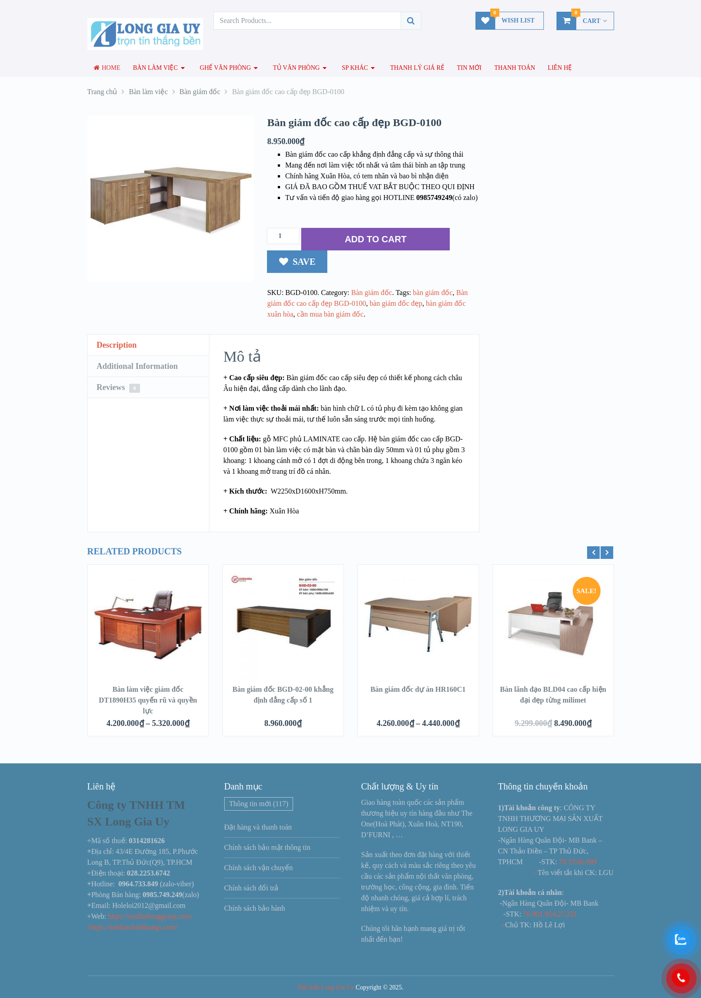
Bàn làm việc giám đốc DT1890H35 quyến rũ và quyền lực (148, 700)
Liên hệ (560, 67)
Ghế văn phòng (225, 67)
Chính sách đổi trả (251, 888)
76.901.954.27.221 (550, 914)
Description (117, 344)
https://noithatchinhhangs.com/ (133, 927)
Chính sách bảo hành (254, 908)
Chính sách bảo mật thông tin (267, 847)
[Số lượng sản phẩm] (283, 236)
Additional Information (137, 366)
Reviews (118, 388)
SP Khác (355, 67)
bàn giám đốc (432, 292)
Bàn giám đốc (371, 292)
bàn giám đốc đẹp (396, 303)
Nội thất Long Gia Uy (326, 987)
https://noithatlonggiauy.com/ (151, 916)
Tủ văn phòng (296, 67)
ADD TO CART (376, 239)
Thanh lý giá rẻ (417, 67)
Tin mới (469, 67)
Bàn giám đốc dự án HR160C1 (418, 689)
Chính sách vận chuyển (258, 867)
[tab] (148, 345)
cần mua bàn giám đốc (330, 314)
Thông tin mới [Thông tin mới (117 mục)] (259, 803)
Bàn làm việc (155, 67)
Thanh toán (514, 67)
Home (107, 67)
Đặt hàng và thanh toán (258, 827)
